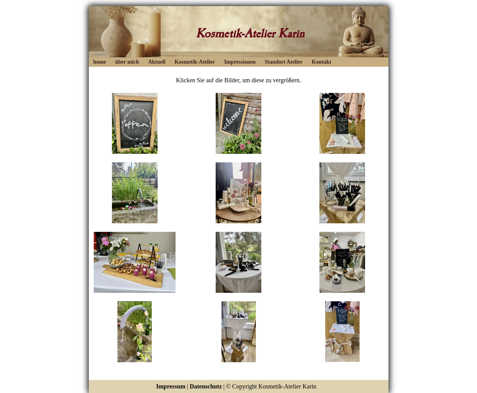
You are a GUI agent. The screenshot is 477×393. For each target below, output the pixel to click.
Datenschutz (206, 386)
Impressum (170, 386)
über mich (127, 62)
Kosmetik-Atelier (195, 62)
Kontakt (321, 62)
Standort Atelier (283, 62)
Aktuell (156, 62)
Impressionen (240, 62)
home (99, 62)
